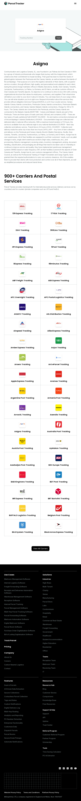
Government (48, 632)
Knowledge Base (49, 700)
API (44, 717)
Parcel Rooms (9, 734)
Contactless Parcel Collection (16, 696)
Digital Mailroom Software (14, 623)
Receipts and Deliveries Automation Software (18, 591)
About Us (7, 657)
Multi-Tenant (48, 587)
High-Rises (47, 583)
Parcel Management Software (16, 608)
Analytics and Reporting (13, 715)
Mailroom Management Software (17, 579)
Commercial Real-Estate (52, 621)
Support (46, 714)
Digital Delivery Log (12, 708)
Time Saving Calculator (52, 752)
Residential (47, 647)
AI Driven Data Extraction (14, 689)
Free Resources (49, 704)
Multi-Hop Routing (11, 712)
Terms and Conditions (31, 792)
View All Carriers (40, 549)
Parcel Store (47, 602)
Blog (44, 689)
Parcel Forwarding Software (15, 616)
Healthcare (47, 636)
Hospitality (47, 613)
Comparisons (48, 696)
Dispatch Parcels (11, 730)
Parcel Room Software (13, 627)
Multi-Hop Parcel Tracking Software (18, 612)
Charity (45, 590)
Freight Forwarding (50, 628)
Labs (44, 605)
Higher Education (49, 643)
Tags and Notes (10, 700)
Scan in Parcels (10, 685)
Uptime (45, 721)
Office (45, 651)
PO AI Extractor (49, 756)
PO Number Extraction (13, 719)
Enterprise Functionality (13, 723)
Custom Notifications (12, 704)
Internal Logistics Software (14, 583)
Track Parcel (10, 640)
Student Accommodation (52, 639)
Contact (7, 668)
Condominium (48, 609)
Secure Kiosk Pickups (12, 738)
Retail (45, 617)
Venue (45, 594)
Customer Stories (49, 693)
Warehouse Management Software (18, 597)
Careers (7, 661)
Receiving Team (49, 668)
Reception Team (49, 660)
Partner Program (49, 738)
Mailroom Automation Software (16, 619)
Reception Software (12, 600)
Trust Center (48, 725)
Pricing (7, 646)
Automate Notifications (13, 742)
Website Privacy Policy (12, 792)
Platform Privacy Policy (50, 792)
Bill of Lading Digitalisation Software (18, 634)
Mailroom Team (49, 664)
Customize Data (10, 727)
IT (43, 672)
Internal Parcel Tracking (13, 604)
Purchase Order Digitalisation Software (19, 631)
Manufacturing (48, 598)
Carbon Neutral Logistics (14, 665)
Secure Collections (11, 693)
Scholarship (47, 742)
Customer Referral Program (54, 735)
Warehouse (47, 624)
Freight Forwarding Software (15, 587)
